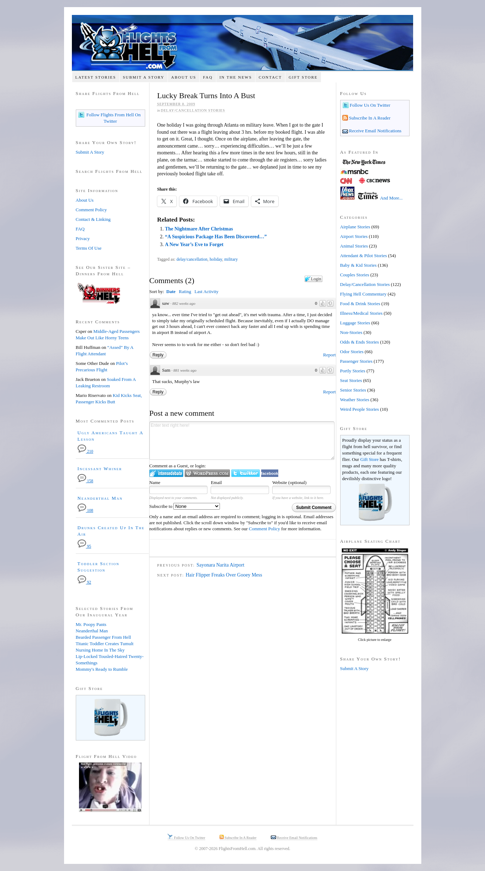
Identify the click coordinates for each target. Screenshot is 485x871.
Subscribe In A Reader (369, 118)
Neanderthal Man (100, 498)
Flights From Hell (242, 43)
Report (329, 354)
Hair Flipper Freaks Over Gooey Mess (224, 575)
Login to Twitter (245, 473)
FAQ (207, 77)
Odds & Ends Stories (359, 342)
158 (85, 481)
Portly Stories (352, 370)
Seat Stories (351, 380)
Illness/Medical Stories (361, 313)
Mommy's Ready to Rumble (102, 669)
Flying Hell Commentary (363, 294)
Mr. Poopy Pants (91, 624)
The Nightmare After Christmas (199, 229)
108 (85, 510)
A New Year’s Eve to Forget (194, 244)
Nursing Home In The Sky (100, 650)
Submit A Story (143, 77)
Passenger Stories (356, 361)
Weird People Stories (359, 409)
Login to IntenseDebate (166, 473)
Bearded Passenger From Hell (103, 637)
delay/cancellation (191, 259)
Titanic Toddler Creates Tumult (105, 643)
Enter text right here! (241, 440)
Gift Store (303, 77)
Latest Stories (95, 77)
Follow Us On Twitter (369, 105)
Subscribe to (184, 506)
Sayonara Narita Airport (220, 565)
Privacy (83, 238)
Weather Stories (354, 399)
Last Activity (206, 291)
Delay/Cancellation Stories (193, 110)
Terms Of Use (89, 248)
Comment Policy (264, 528)
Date (170, 291)
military (231, 259)
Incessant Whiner (100, 468)
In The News (236, 77)
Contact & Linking (93, 219)
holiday (216, 259)
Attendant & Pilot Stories (363, 255)
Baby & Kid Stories (358, 265)
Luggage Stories (355, 322)
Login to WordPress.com (207, 473)
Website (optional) (289, 482)
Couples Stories (354, 274)
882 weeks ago (183, 303)
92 (84, 582)
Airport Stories (354, 236)
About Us (183, 77)
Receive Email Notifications (375, 130)
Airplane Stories (355, 226)
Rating (185, 291)
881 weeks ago (184, 370)
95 (84, 546)
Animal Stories (354, 246)
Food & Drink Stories (360, 303)
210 (85, 451)
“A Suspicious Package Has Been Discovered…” (216, 236)
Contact (270, 77)
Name (154, 482)
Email (216, 482)
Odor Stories (352, 351)
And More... (391, 198)
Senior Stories (353, 390)
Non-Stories (351, 332)
